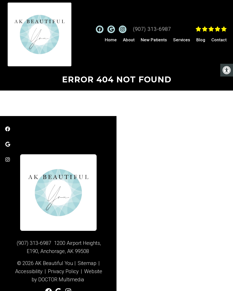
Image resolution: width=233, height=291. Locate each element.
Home (111, 39)
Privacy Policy (63, 271)
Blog (200, 39)
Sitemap (87, 263)
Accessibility (29, 271)
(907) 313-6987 (152, 29)
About (129, 39)
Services (181, 39)
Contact (219, 39)
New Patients (154, 39)
